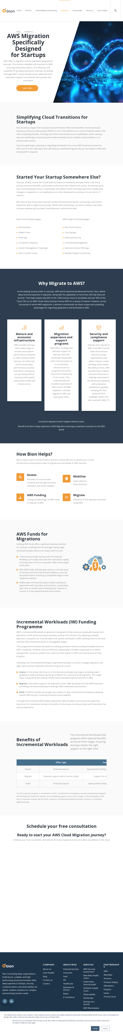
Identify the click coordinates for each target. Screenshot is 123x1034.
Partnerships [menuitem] (77, 10)
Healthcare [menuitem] (68, 983)
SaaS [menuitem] (65, 976)
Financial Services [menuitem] (71, 969)
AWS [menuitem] (106, 971)
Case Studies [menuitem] (102, 10)
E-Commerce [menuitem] (69, 997)
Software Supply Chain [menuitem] (90, 989)
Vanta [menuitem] (106, 993)
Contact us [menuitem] (28, 32)
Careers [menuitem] (46, 983)
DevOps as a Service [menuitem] (89, 1003)
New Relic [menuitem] (108, 975)
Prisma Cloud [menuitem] (110, 996)
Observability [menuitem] (89, 994)
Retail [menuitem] (65, 993)
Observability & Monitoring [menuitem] (46, 10)
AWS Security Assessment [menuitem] (89, 970)
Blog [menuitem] (18, 32)
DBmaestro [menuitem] (109, 985)
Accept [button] (95, 1028)
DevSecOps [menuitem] (88, 998)
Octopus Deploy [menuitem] (111, 982)
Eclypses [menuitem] (107, 989)
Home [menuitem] (19, 10)
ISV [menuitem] (64, 980)
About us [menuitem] (89, 10)
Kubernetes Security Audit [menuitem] (89, 983)
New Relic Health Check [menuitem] (90, 976)
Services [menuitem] (28, 10)
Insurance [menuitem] (67, 972)
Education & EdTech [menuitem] (68, 988)
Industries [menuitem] (65, 10)
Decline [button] (105, 1028)
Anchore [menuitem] (107, 978)
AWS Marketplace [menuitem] (91, 1008)
